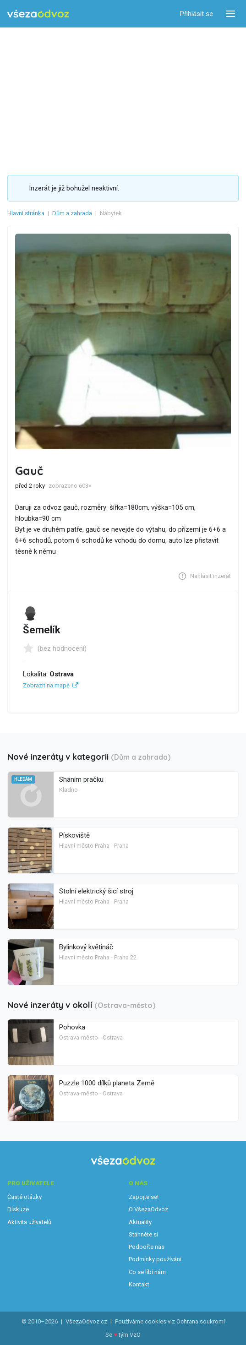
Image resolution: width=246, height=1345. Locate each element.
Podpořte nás (146, 1246)
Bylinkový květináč (86, 947)
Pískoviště (74, 835)
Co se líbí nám (147, 1272)
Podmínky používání (155, 1259)
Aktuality (140, 1222)
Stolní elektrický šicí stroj (96, 891)
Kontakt (139, 1284)
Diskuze (18, 1209)
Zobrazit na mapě (46, 685)
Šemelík (41, 630)
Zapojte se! (144, 1196)
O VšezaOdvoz (148, 1209)
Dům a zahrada (72, 213)
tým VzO (130, 1334)
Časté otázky (24, 1196)
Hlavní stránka (25, 213)
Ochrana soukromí (200, 1321)
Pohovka (72, 1027)
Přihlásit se (196, 14)
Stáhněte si (143, 1234)
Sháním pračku (81, 779)
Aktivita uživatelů (29, 1222)
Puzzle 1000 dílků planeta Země (106, 1083)
